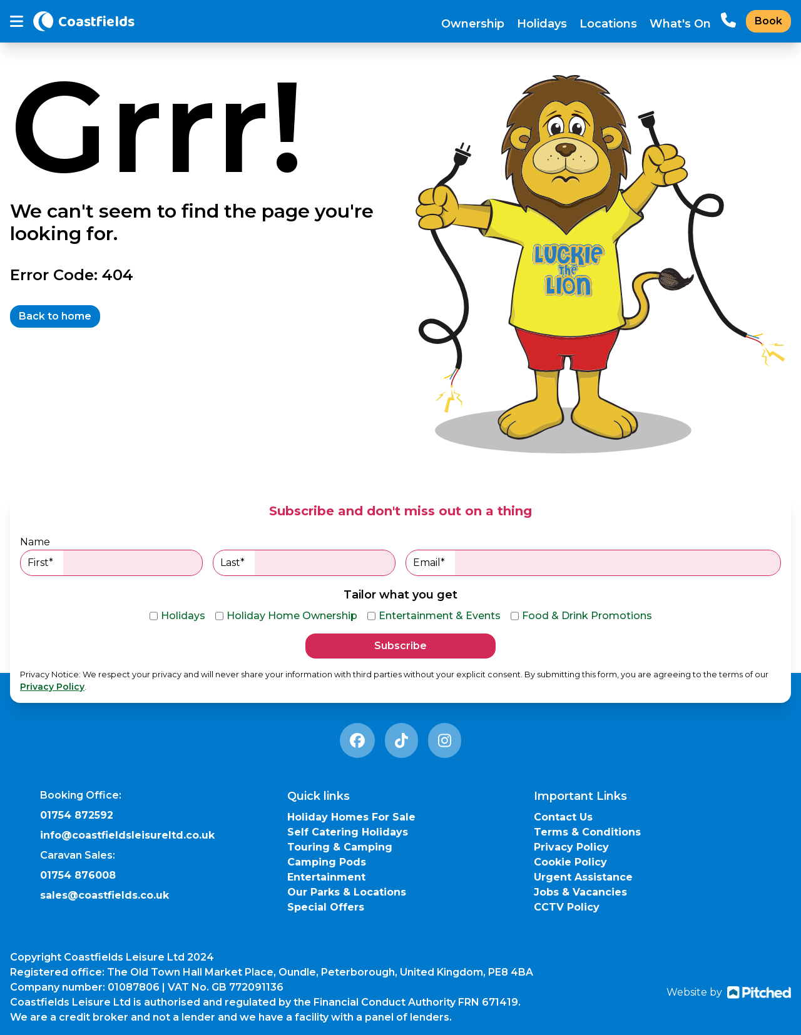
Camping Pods (326, 862)
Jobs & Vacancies (580, 892)
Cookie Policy (570, 862)
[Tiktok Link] (401, 740)
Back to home (55, 316)
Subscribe (400, 646)
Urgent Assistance (583, 877)
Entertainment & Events (434, 616)
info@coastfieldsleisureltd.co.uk (127, 835)
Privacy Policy (52, 686)
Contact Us (563, 817)
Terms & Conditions (587, 832)
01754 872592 (76, 815)
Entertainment (326, 877)
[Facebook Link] (357, 740)
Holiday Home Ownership (286, 616)
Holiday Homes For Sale (351, 817)
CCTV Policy (566, 907)
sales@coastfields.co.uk (104, 895)
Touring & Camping (339, 847)
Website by (728, 992)
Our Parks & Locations (346, 892)
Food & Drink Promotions (581, 616)
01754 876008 (78, 875)
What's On (680, 24)
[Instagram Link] (444, 740)
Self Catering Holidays (347, 832)
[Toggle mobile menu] (16, 21)
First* (115, 562)
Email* (596, 562)
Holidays (542, 24)
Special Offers (325, 907)
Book (768, 21)
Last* (307, 562)
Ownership (472, 24)
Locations (608, 24)
